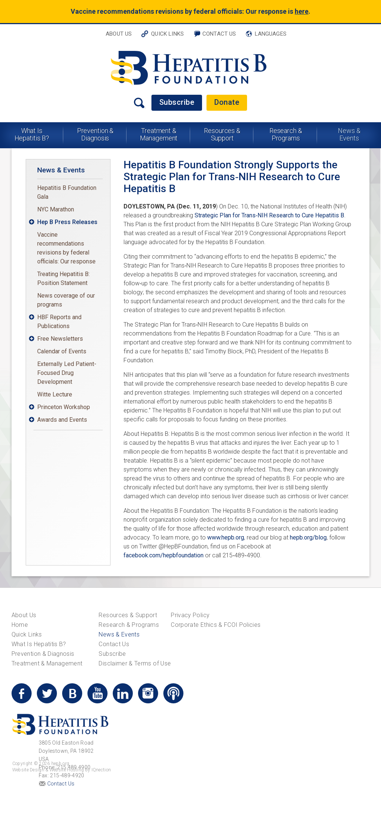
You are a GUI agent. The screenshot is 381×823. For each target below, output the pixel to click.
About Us (119, 33)
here (301, 11)
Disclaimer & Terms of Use (135, 663)
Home (20, 624)
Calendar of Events (61, 351)
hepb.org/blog (308, 537)
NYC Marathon (55, 209)
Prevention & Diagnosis (95, 134)
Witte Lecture (54, 394)
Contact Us (219, 33)
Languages (270, 33)
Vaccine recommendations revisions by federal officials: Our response (66, 248)
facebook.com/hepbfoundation (164, 555)
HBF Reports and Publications (59, 322)
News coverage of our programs (66, 300)
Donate (226, 102)
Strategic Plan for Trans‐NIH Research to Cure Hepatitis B (269, 215)
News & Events (349, 134)
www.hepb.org (225, 537)
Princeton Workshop (63, 407)
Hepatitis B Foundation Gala (66, 192)
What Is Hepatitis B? (32, 134)
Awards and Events (62, 419)
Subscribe (177, 102)
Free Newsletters (60, 338)
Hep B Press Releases (67, 222)
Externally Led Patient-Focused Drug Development (66, 372)
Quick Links (167, 33)
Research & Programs (285, 134)
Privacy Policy (190, 615)
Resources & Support (222, 134)
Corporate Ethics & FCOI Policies (215, 624)
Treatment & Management (159, 134)
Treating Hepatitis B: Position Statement (63, 278)
